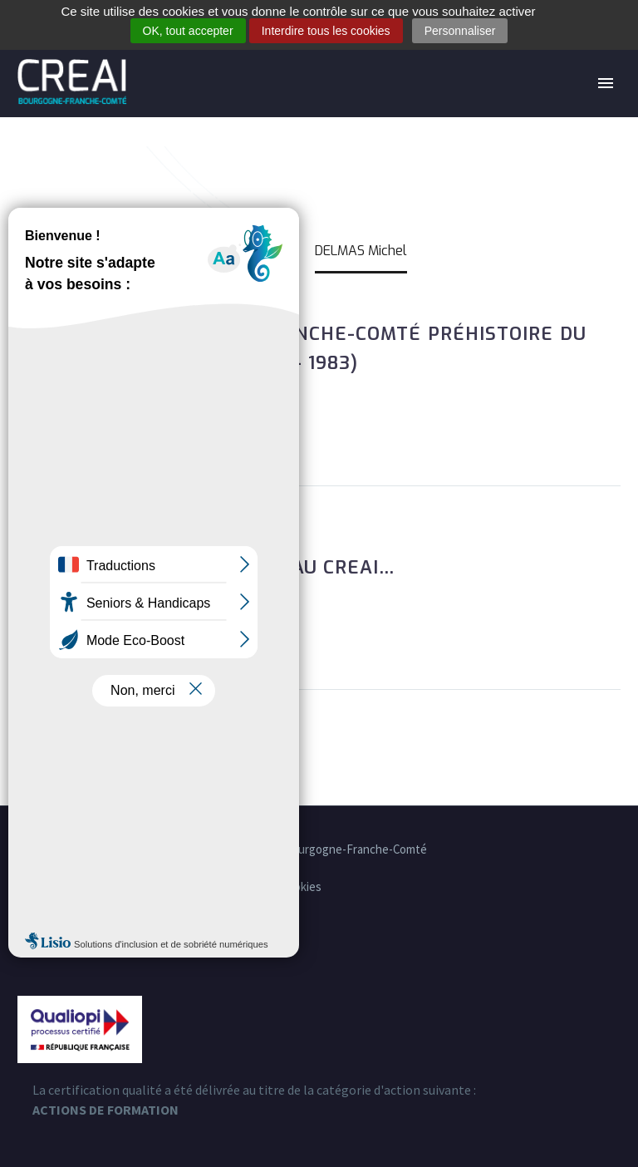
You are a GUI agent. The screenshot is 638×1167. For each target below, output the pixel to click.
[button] (29, 427)
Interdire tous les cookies (326, 30)
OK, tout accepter (188, 30)
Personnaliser (460, 30)
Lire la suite (120, 427)
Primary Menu (605, 83)
